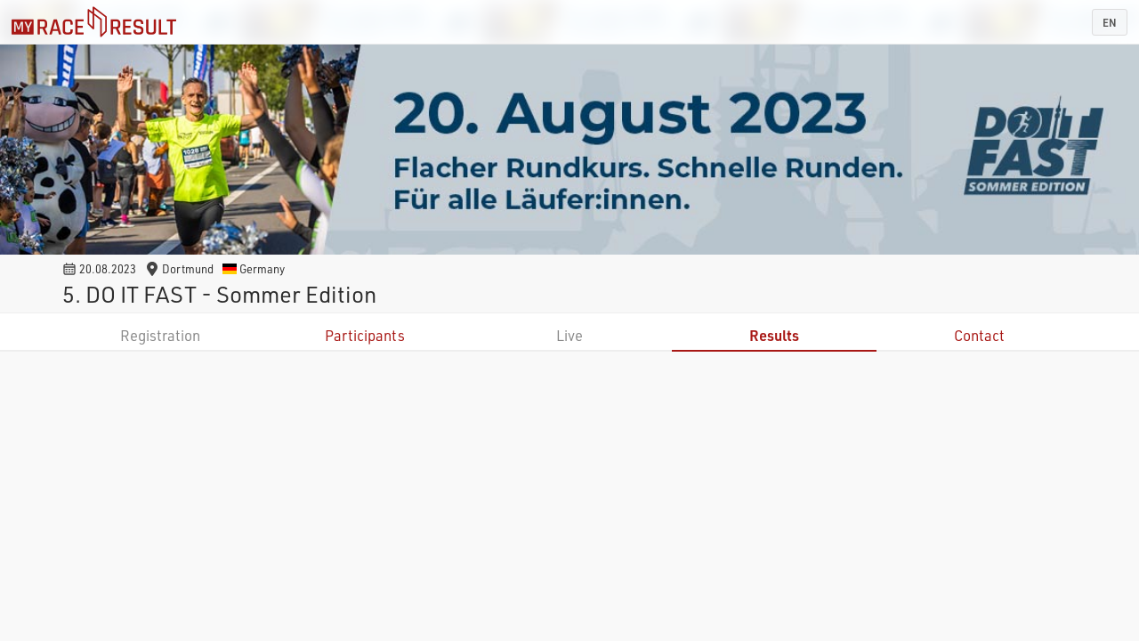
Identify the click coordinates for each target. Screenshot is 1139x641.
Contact (979, 335)
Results (774, 335)
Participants (365, 335)
